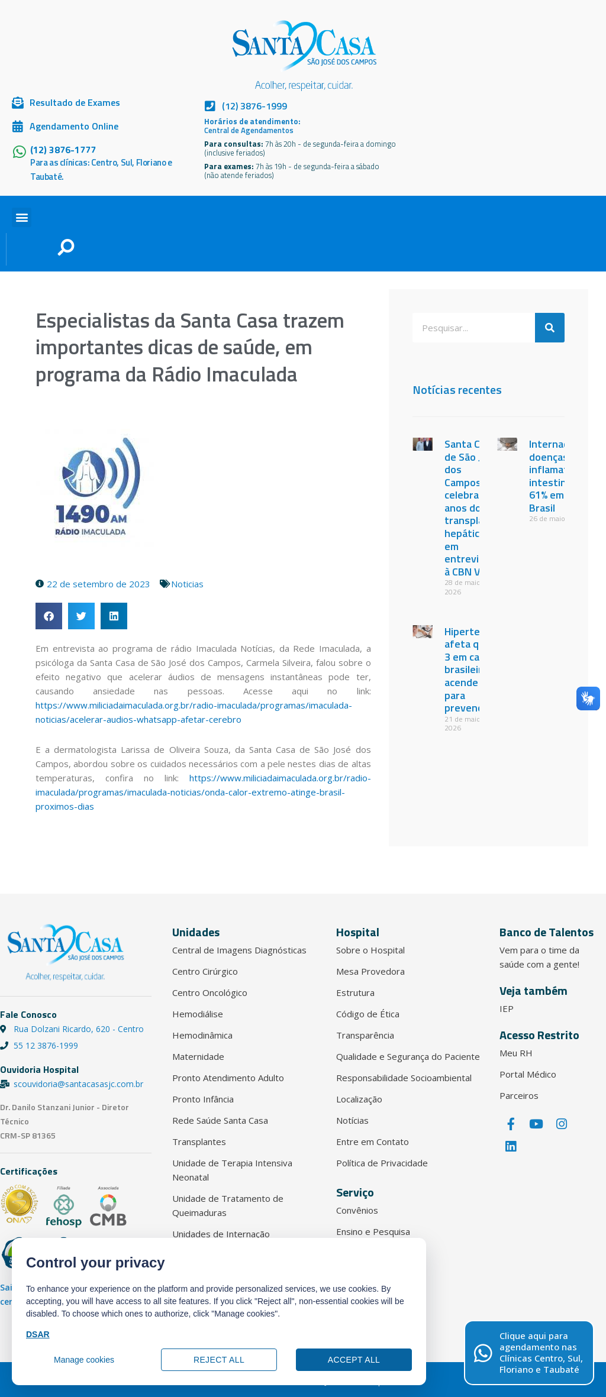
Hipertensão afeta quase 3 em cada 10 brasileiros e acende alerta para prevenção (476, 669)
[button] (21, 217)
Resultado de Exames (75, 102)
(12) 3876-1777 (63, 150)
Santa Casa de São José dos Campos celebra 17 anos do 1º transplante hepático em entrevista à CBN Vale (472, 508)
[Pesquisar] (550, 327)
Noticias (187, 584)
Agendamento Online (74, 126)
